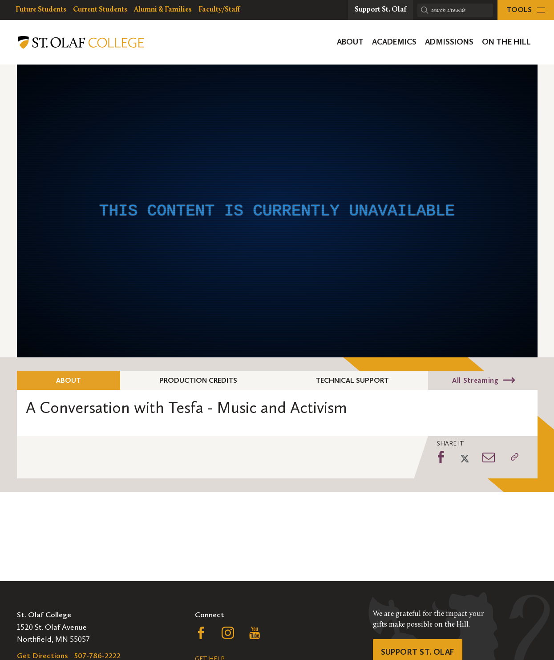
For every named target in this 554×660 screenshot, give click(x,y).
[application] (277, 211)
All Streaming (475, 380)
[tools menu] (525, 10)
